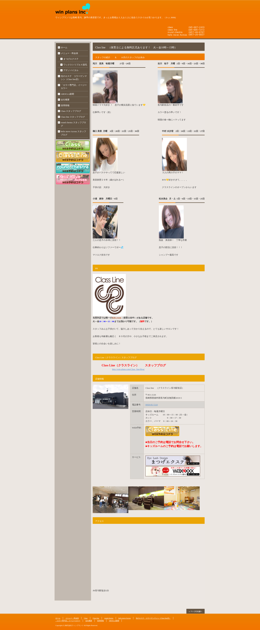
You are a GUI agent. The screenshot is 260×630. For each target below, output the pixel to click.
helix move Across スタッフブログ (73, 133)
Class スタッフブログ (71, 111)
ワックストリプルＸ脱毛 (75, 64)
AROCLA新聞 (67, 94)
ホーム (64, 47)
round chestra (108, 618)
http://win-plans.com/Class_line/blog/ (128, 369)
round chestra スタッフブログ (73, 124)
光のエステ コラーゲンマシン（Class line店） (74, 78)
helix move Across (124, 618)
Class (86, 618)
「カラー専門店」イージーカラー (74, 87)
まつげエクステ (70, 59)
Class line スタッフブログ (73, 117)
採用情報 (65, 105)
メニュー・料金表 (69, 53)
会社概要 (65, 99)
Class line (96, 618)
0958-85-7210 (151, 404)
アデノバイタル (70, 70)
